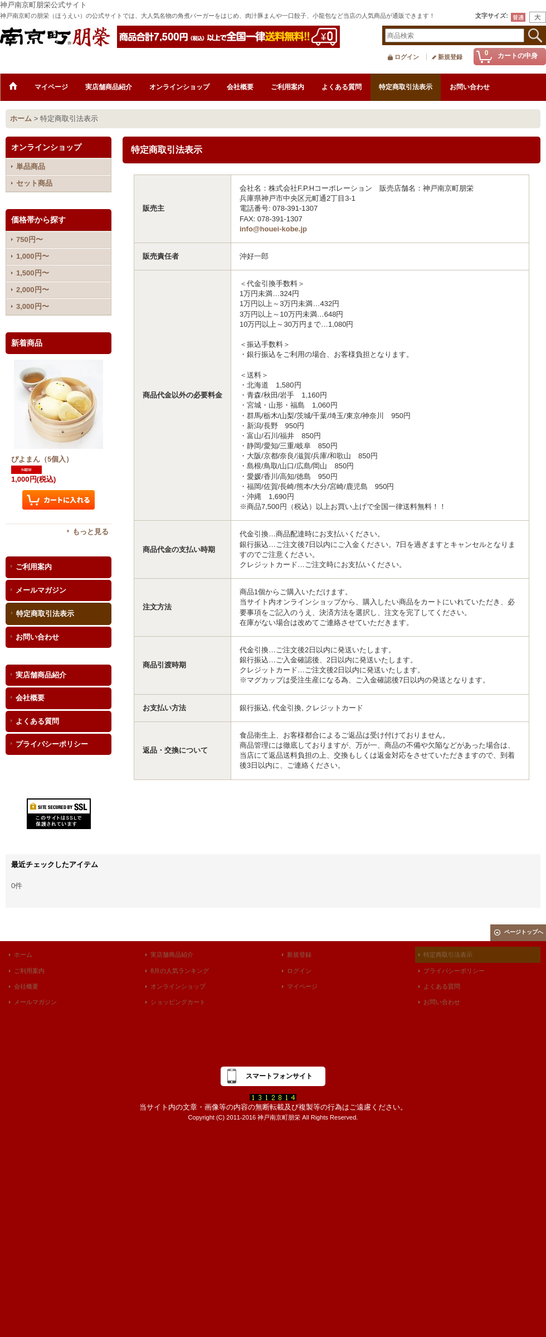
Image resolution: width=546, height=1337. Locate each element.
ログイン (406, 57)
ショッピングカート (178, 1002)
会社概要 (30, 698)
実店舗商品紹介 (41, 675)
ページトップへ (523, 932)
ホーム (23, 954)
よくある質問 (37, 721)
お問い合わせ (37, 637)
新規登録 (450, 57)
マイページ (302, 986)
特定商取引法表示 (45, 613)
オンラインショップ (178, 986)
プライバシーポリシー (52, 744)
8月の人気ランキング (179, 970)
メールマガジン (41, 590)
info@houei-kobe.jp (273, 229)
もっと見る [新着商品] (90, 531)
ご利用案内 (34, 567)
